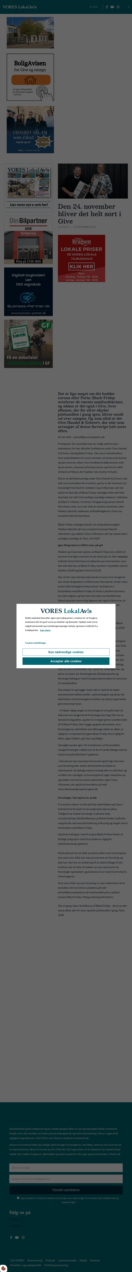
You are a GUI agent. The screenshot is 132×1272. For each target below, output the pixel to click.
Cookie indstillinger (35, 642)
